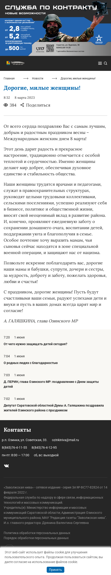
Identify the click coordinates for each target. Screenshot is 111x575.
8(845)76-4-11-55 (14, 447)
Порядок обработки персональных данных (36, 538)
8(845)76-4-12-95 (44, 447)
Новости (37, 78)
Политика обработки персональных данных (37, 533)
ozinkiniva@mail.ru (65, 440)
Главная (9, 78)
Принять (55, 570)
